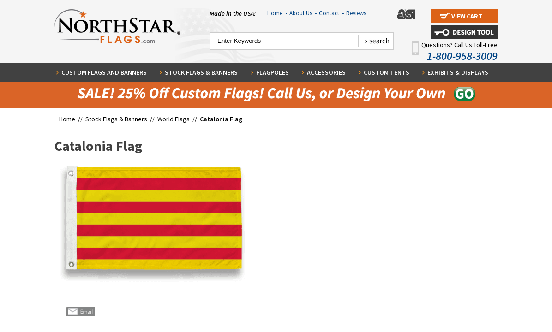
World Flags (173, 119)
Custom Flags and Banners (104, 72)
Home (277, 13)
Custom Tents (386, 72)
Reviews (356, 13)
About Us (303, 13)
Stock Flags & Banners (201, 72)
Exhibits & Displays (457, 72)
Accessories (326, 72)
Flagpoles (272, 72)
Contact (331, 13)
